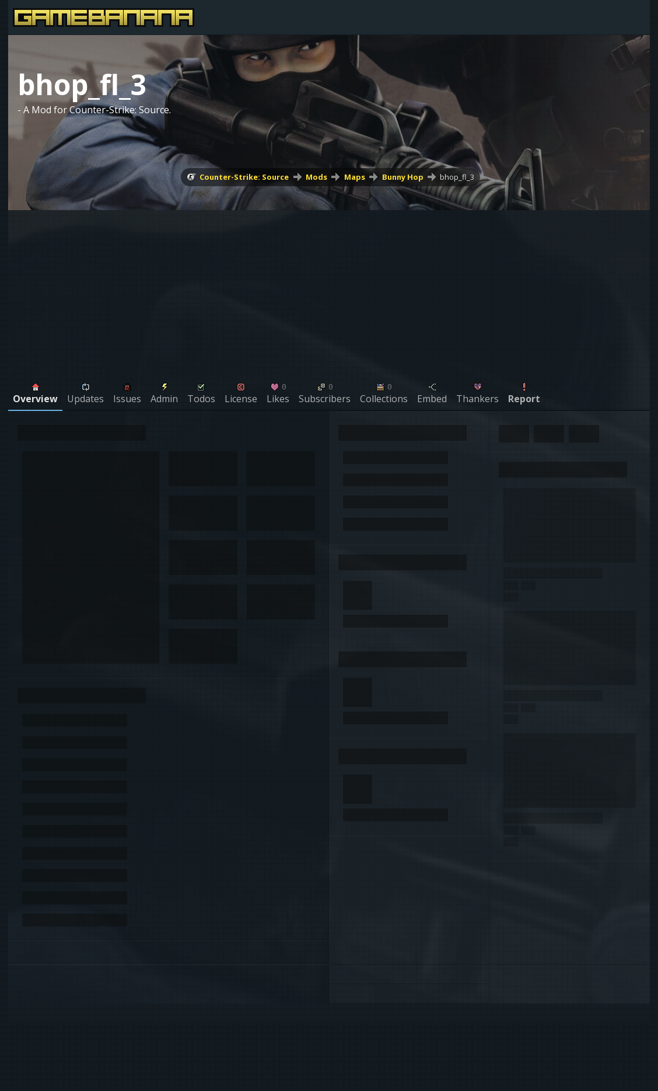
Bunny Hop (403, 177)
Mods (316, 177)
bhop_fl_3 (457, 177)
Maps (354, 177)
